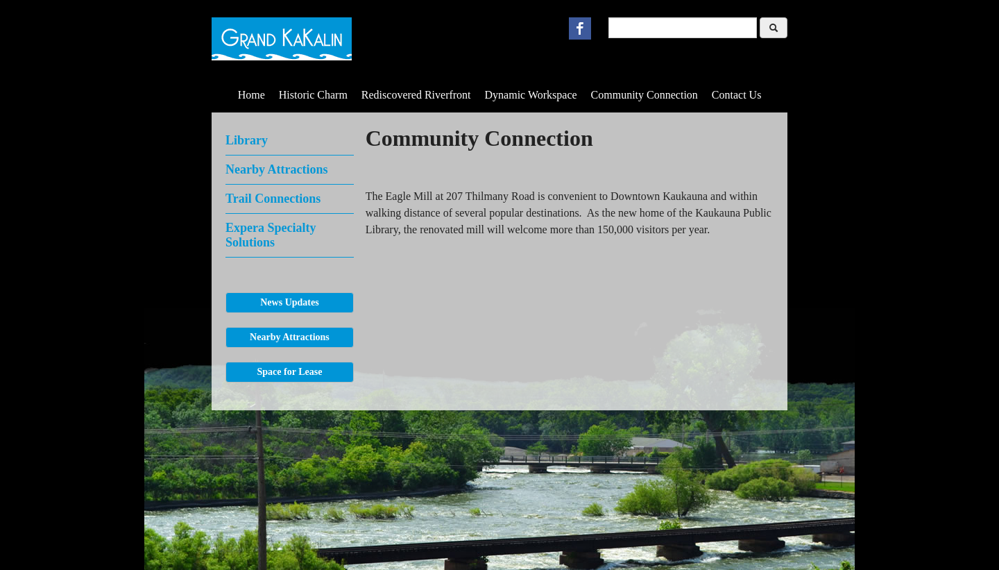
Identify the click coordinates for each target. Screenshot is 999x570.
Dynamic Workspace (531, 95)
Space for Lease (290, 372)
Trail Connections (273, 199)
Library (246, 140)
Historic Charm (313, 95)
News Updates (289, 302)
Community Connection (644, 95)
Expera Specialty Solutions (270, 235)
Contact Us (737, 95)
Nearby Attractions (276, 169)
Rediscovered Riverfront (416, 95)
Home (251, 95)
